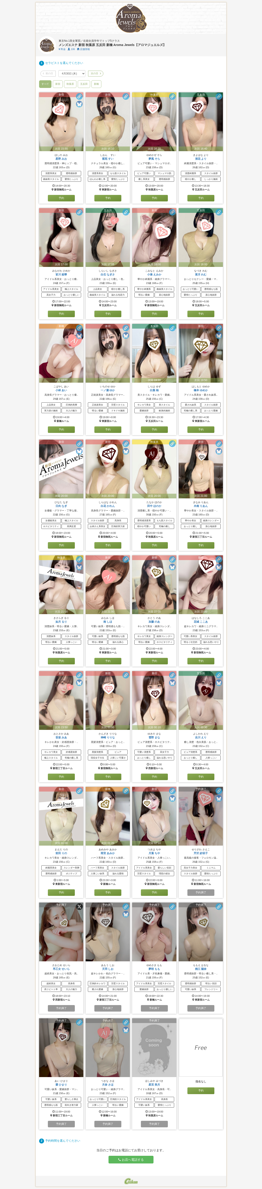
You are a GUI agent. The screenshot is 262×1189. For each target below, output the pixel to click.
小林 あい (61, 390)
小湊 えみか (154, 274)
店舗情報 (83, 49)
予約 (61, 198)
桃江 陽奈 (200, 969)
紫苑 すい (107, 158)
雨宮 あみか (108, 853)
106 (71, 49)
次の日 (95, 73)
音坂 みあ (61, 737)
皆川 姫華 (61, 274)
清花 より (200, 158)
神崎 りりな (108, 737)
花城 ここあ (201, 621)
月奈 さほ (107, 1084)
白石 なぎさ (108, 274)
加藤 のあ (154, 621)
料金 (62, 49)
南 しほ (107, 621)
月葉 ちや (154, 853)
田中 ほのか (154, 506)
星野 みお (61, 158)
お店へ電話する (131, 1159)
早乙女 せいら (61, 969)
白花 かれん (108, 506)
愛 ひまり (61, 1084)
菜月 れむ (200, 274)
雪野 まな (154, 737)
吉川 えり (200, 737)
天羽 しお (107, 969)
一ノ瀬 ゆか (108, 390)
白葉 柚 (154, 390)
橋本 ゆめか (201, 390)
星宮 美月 (154, 1084)
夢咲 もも (154, 969)
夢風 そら (154, 158)
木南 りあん (201, 506)
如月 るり (61, 621)
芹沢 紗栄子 (201, 853)
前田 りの (61, 853)
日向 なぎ (61, 506)
